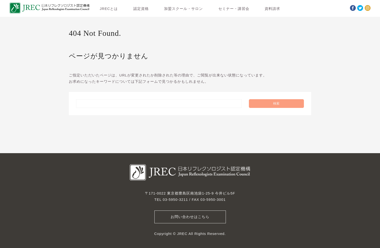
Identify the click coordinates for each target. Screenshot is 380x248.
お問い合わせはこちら (190, 217)
